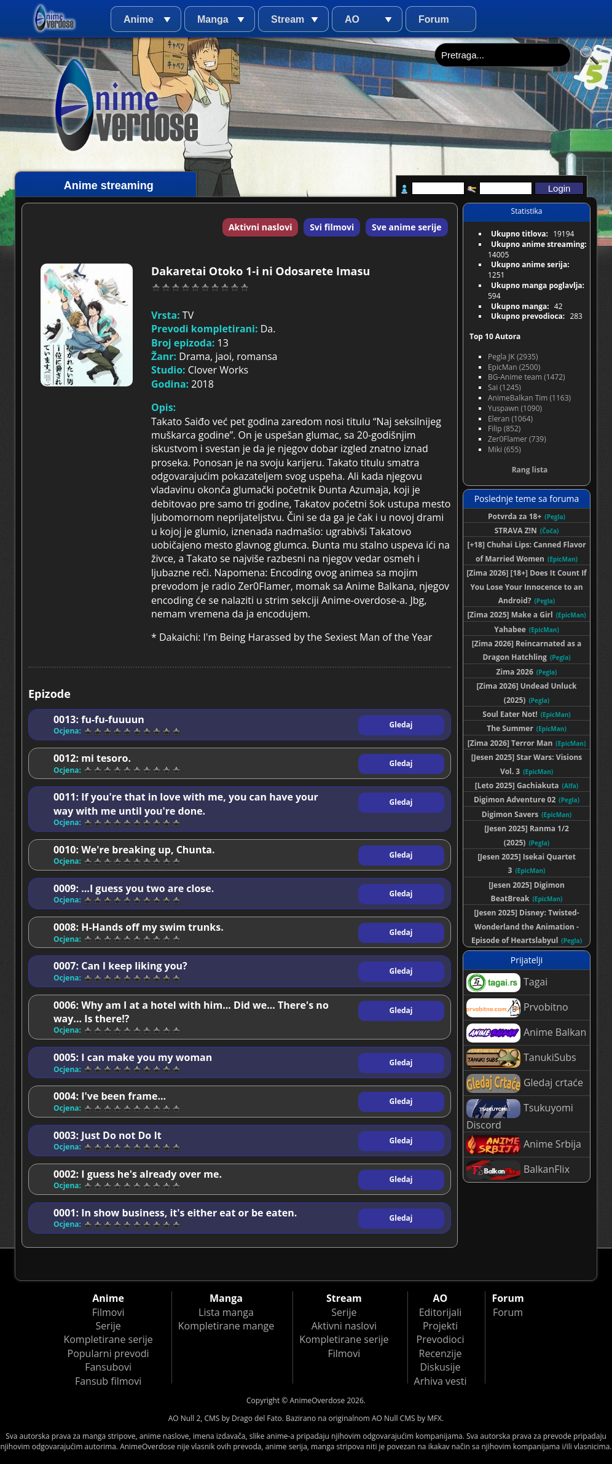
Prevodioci (441, 1339)
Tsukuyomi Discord (519, 1115)
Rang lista (530, 469)
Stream (287, 19)
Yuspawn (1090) (515, 408)
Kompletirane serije (107, 1339)
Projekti (440, 1326)
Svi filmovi (332, 227)
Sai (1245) (504, 387)
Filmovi (108, 1312)
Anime (139, 19)
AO (352, 19)
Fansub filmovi (108, 1381)
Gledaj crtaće (524, 1083)
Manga (213, 19)
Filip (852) (504, 428)
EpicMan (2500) (514, 367)
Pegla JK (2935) (513, 356)
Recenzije (440, 1353)
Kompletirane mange (226, 1326)
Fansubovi (108, 1367)
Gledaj (401, 724)
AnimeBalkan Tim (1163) (529, 398)
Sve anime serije (407, 227)
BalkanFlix (518, 1170)
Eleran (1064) (510, 418)
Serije (107, 1326)
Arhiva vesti (440, 1381)
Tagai (506, 982)
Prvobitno (517, 1007)
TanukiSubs (521, 1058)
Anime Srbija (523, 1144)
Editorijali (440, 1312)
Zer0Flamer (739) (517, 439)
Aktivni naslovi (260, 227)
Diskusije (440, 1367)
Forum (433, 19)
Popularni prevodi (108, 1353)
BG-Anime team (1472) (526, 377)
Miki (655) (504, 449)
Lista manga (226, 1312)
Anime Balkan (526, 1033)
